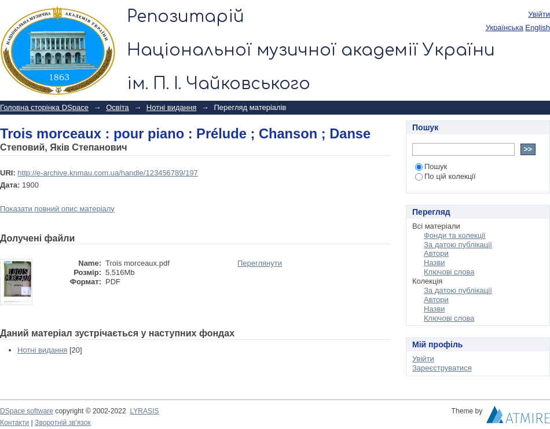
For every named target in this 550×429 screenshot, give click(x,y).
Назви (434, 262)
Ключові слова (449, 271)
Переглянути (259, 263)
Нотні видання (171, 107)
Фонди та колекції (455, 235)
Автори (436, 253)
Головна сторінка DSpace (44, 107)
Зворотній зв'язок (63, 423)
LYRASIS (144, 411)
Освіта (117, 107)
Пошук (431, 166)
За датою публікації (458, 244)
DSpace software (26, 411)
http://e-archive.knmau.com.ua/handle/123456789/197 (107, 172)
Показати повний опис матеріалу (57, 208)
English (537, 27)
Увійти (539, 14)
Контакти (14, 423)
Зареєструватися (442, 368)
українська (504, 27)
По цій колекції (445, 176)
